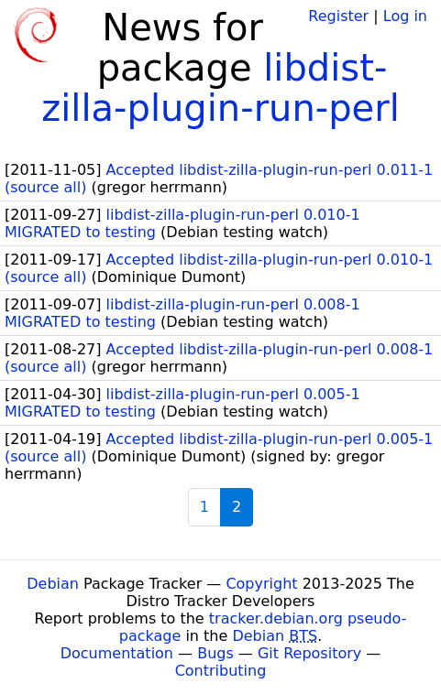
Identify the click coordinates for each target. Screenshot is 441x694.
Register (338, 16)
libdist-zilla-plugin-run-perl (220, 88)
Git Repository (309, 653)
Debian (53, 583)
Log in (405, 16)
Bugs (215, 653)
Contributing (221, 670)
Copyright (261, 583)
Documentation (117, 653)
